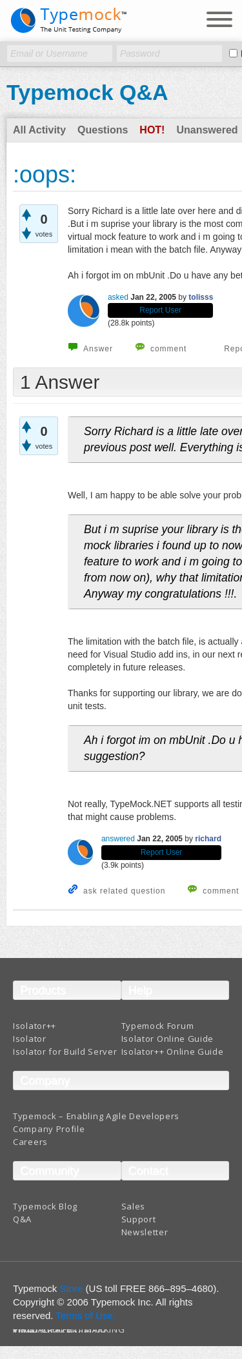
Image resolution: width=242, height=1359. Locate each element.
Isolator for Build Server (65, 1051)
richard (208, 838)
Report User (160, 310)
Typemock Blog (45, 1206)
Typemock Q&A (87, 92)
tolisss (200, 297)
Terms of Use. (85, 1315)
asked (118, 297)
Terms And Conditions (60, 1332)
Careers (30, 1142)
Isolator (29, 1038)
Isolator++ (34, 1025)
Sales (133, 1206)
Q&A (22, 1219)
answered (118, 838)
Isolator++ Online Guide (172, 1051)
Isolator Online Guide (167, 1038)
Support (138, 1219)
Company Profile (49, 1129)
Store (71, 1288)
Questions (102, 129)
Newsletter (144, 1232)
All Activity (39, 129)
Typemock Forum (157, 1025)
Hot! (152, 129)
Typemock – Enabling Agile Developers (96, 1116)
